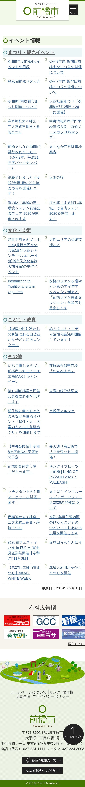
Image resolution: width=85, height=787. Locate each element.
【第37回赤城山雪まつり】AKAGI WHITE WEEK (24, 573)
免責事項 (23, 696)
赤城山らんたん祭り (65, 542)
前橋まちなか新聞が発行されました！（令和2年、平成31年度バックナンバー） (24, 157)
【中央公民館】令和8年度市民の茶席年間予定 (24, 451)
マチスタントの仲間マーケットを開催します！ (24, 497)
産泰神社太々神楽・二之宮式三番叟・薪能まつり (24, 126)
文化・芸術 (19, 230)
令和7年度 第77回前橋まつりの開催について (65, 86)
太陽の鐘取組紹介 (63, 391)
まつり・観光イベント (31, 52)
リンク (54, 692)
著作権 (68, 692)
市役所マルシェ (62, 411)
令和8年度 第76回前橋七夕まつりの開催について (65, 66)
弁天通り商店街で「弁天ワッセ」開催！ (63, 451)
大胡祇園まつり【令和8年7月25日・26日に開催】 (65, 106)
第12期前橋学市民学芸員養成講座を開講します (24, 396)
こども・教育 (22, 319)
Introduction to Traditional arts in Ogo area (21, 286)
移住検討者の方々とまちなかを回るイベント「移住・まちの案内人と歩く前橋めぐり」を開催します (24, 421)
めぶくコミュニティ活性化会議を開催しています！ (65, 334)
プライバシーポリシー (51, 696)
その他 (15, 356)
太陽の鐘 (56, 177)
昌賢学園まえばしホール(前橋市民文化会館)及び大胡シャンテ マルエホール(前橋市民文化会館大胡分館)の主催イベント (24, 255)
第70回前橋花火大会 (24, 81)
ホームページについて (28, 692)
